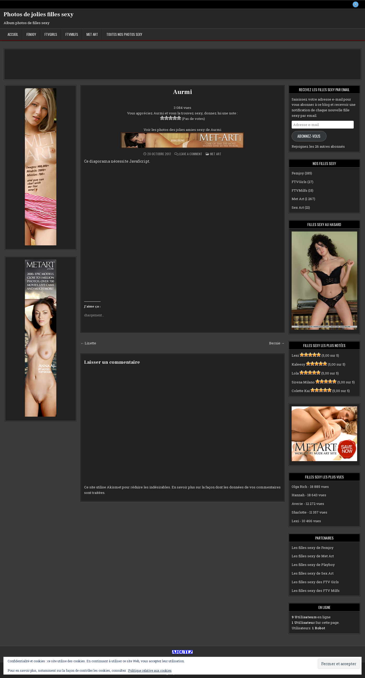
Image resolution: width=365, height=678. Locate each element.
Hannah (298, 495)
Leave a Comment (190, 154)
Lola (295, 373)
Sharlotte (299, 512)
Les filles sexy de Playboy (313, 564)
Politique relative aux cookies (150, 670)
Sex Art (298, 207)
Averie (297, 503)
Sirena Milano (303, 382)
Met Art (92, 34)
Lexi (295, 355)
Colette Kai (301, 391)
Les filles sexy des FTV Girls (315, 582)
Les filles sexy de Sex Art (313, 573)
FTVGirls (51, 34)
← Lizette (88, 343)
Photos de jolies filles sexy (39, 14)
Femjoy (31, 34)
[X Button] (355, 4)
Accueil (13, 34)
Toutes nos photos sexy (124, 34)
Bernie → (277, 343)
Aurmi (182, 92)
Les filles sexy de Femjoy (313, 547)
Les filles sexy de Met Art (313, 556)
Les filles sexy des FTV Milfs (316, 590)
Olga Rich (299, 486)
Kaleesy (298, 364)
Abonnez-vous (308, 136)
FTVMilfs (72, 34)
